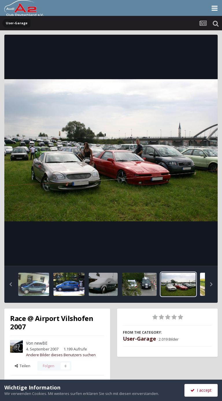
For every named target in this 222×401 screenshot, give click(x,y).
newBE (40, 343)
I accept (201, 390)
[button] (10, 284)
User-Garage (139, 338)
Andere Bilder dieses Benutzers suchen (61, 354)
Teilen (22, 365)
